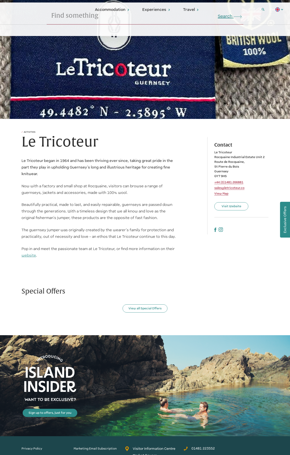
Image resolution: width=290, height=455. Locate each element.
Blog (238, 9)
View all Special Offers (145, 308)
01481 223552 (199, 448)
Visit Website (231, 206)
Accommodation (112, 9)
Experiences (156, 9)
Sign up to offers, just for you (50, 412)
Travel (191, 9)
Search (256, 9)
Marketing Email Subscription (95, 448)
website (29, 255)
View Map (221, 193)
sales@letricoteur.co (229, 188)
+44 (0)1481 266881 (228, 182)
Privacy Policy (32, 448)
